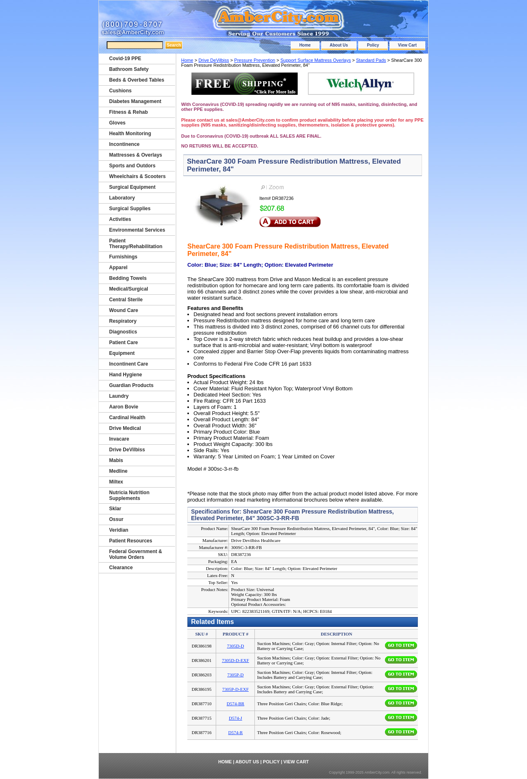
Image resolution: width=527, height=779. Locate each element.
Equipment (122, 353)
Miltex (116, 482)
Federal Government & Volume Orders (135, 554)
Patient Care (123, 342)
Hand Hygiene (125, 375)
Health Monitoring (130, 133)
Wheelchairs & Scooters (137, 176)
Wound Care (123, 310)
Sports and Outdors (132, 166)
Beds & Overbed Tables (136, 80)
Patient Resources (130, 541)
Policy (373, 45)
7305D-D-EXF (235, 660)
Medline (118, 471)
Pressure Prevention (254, 60)
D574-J (235, 718)
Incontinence (124, 144)
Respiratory (123, 321)
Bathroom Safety (129, 69)
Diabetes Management (135, 101)
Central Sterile (125, 300)
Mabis (116, 460)
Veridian (118, 530)
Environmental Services (137, 230)
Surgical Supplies (130, 208)
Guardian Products (131, 385)
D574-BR (236, 703)
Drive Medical (125, 428)
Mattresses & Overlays (135, 155)
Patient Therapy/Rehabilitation (135, 243)
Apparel (118, 267)
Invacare (119, 439)
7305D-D (235, 645)
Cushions (120, 91)
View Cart (407, 45)
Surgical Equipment (132, 187)
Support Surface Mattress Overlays (315, 60)
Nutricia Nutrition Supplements (129, 495)
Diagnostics (123, 332)
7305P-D (235, 674)
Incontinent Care (128, 364)
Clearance (121, 567)
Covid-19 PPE (125, 58)
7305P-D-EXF (235, 689)
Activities (120, 219)
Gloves (117, 123)
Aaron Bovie (123, 407)
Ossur (116, 519)
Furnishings (123, 257)
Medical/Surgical (128, 289)
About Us (339, 45)
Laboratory (122, 198)
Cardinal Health (127, 417)
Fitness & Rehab (128, 112)
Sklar (115, 509)
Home (305, 45)
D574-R (235, 732)
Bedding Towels (128, 278)
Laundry (118, 396)
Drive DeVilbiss (213, 60)
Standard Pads (371, 60)
